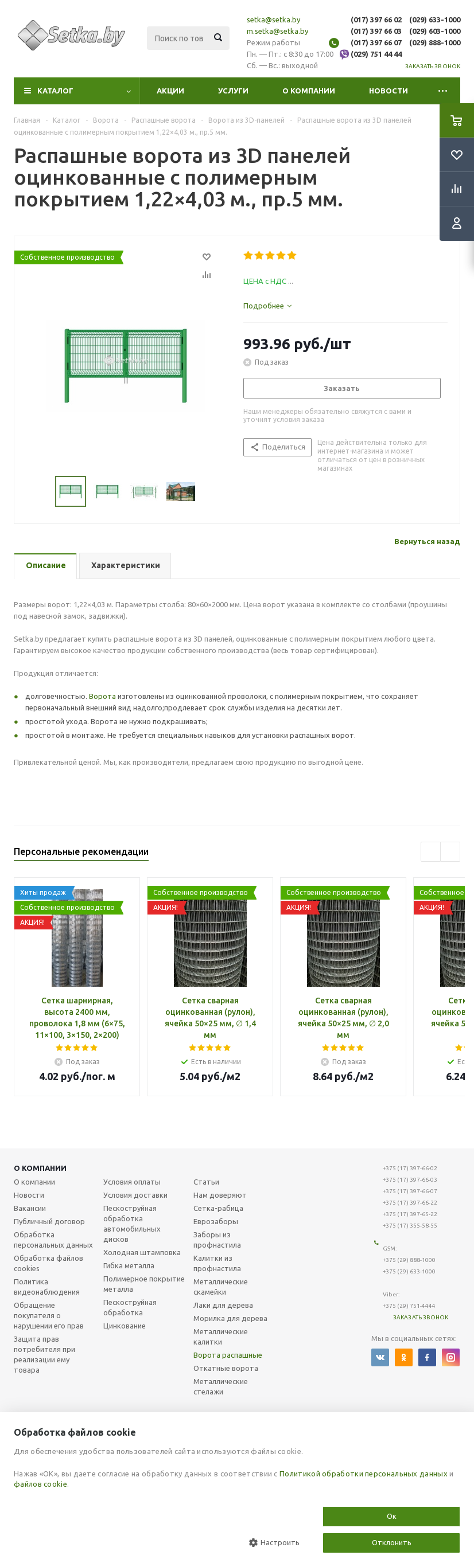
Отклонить (391, 1542)
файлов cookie (40, 1484)
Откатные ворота (225, 1368)
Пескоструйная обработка (130, 1307)
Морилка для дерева (230, 1318)
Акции (170, 91)
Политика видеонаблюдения (47, 1286)
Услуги (233, 91)
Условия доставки (135, 1195)
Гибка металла (128, 1265)
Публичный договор (49, 1221)
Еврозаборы (215, 1221)
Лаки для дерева (223, 1305)
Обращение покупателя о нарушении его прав (49, 1315)
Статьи (206, 1182)
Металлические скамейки (220, 1286)
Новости (388, 91)
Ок (392, 1516)
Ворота (102, 696)
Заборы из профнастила (217, 1239)
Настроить (274, 1542)
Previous (41, 491)
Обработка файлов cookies (48, 1263)
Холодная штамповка (142, 1252)
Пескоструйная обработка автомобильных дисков (132, 1223)
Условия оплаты (132, 1182)
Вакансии (30, 1208)
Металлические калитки (220, 1336)
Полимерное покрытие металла (144, 1284)
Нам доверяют (220, 1195)
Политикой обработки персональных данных (363, 1474)
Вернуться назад (427, 541)
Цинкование (124, 1326)
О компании (308, 91)
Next (209, 491)
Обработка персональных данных (53, 1239)
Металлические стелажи (220, 1386)
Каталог (55, 91)
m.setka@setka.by (277, 31)
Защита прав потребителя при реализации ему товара (44, 1354)
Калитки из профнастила (217, 1263)
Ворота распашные (227, 1355)
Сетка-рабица (218, 1208)
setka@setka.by (273, 19)
